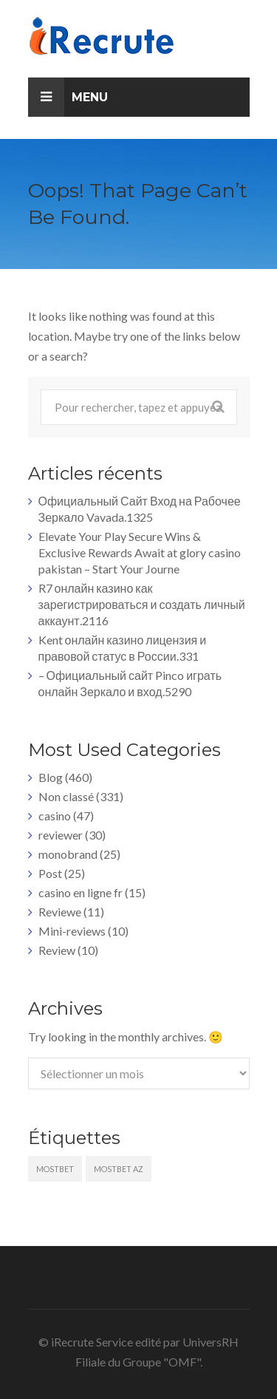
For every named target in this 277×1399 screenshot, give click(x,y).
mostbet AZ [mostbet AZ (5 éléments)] (118, 1169)
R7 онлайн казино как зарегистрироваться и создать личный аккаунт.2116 (141, 604)
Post (50, 873)
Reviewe (59, 912)
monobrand (68, 854)
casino (54, 816)
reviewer (60, 835)
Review (56, 950)
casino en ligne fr (80, 892)
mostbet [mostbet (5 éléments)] (55, 1169)
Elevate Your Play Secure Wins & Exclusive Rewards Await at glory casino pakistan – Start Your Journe (139, 552)
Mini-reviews (72, 931)
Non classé (66, 796)
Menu (68, 97)
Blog (50, 777)
